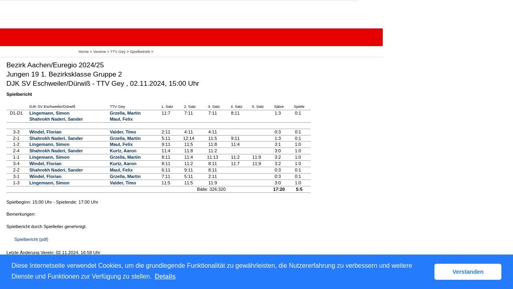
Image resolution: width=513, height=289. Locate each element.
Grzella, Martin (125, 113)
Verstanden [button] (468, 272)
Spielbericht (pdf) (31, 239)
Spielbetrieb (140, 51)
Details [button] (165, 276)
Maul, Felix (121, 119)
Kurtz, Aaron (123, 150)
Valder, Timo (123, 131)
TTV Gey (117, 51)
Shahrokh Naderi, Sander (56, 119)
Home (84, 51)
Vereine (99, 51)
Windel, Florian (45, 131)
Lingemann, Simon (49, 113)
